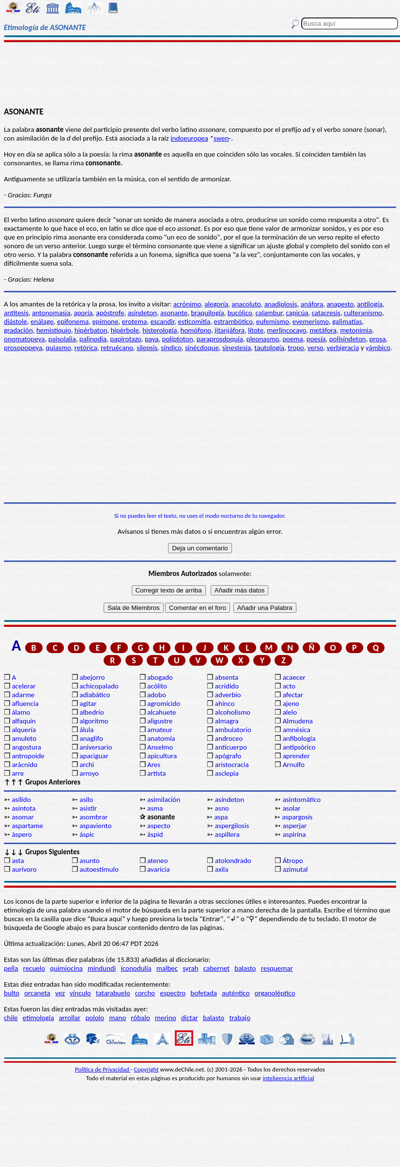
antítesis (16, 312)
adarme (23, 694)
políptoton (177, 339)
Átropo (293, 860)
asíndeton (142, 312)
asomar (22, 817)
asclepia (227, 773)
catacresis (326, 312)
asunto (89, 860)
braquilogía (207, 312)
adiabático (94, 694)
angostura (26, 747)
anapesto (340, 304)
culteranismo (363, 312)
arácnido (24, 764)
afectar (293, 694)
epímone (105, 321)
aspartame (27, 825)
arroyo (89, 773)
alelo (290, 712)
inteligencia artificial (288, 1078)
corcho (145, 993)
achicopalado (98, 686)
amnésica (296, 729)
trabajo (239, 1017)
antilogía (369, 304)
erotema (134, 321)
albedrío (91, 712)
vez (60, 993)
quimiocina (66, 968)
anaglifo (91, 738)
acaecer (294, 677)
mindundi (102, 968)
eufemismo (272, 321)
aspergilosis (232, 825)
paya (152, 339)
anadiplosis (280, 304)
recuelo (34, 968)
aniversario (95, 747)
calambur (269, 312)
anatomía (161, 738)
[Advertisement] (200, 74)
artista (156, 773)
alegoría (216, 304)
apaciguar (93, 755)
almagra (227, 721)
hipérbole (124, 330)
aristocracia (232, 764)
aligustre (159, 721)
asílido (21, 799)
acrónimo (187, 304)
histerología (159, 330)
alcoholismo (232, 712)
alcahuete (161, 712)
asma (155, 808)
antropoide (28, 755)
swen (221, 138)
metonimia (356, 330)
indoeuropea (189, 138)
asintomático (302, 799)
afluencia (25, 703)
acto (289, 686)
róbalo (140, 1017)
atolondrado (233, 860)
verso (315, 347)
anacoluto (246, 304)
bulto (11, 993)
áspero (21, 834)
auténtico (236, 993)
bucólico (240, 312)
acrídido (227, 686)
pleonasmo (262, 339)
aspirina (294, 834)
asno (222, 808)
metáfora (323, 330)
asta (18, 860)
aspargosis (297, 817)
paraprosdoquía (220, 339)
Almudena (298, 721)
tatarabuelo (113, 993)
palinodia (93, 339)
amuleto (24, 738)
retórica (86, 347)
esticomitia (194, 321)
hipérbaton (91, 330)
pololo (94, 1017)
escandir (163, 321)
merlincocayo (286, 330)
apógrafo (228, 755)
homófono (196, 330)
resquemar (277, 968)
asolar (292, 808)
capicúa (297, 312)
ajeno (291, 703)
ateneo (157, 860)
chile (11, 1017)
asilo (86, 799)
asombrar (93, 817)
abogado (160, 677)
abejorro (92, 677)
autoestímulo (99, 869)
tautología (269, 347)
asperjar (295, 825)
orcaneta (37, 993)
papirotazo (125, 339)
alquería (24, 729)
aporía (83, 312)
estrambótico (233, 321)
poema (292, 339)
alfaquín (23, 721)
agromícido (163, 703)
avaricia (158, 869)
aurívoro (24, 869)
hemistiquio (53, 330)
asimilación (163, 799)
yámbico (378, 347)
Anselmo (160, 747)
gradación (18, 330)
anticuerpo (231, 747)
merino (165, 1017)
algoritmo (93, 721)
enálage (42, 321)
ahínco (225, 703)
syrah (190, 968)
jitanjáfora (230, 330)
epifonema (73, 321)
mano (117, 1017)
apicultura (162, 755)
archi (86, 764)
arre (18, 773)
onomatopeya (24, 339)
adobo (156, 694)
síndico (171, 347)
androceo (229, 738)
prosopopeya (23, 347)
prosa (377, 339)
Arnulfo (294, 764)
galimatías (347, 321)
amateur (159, 729)
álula (86, 729)
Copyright (146, 1069)
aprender (296, 755)
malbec (167, 968)
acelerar (23, 686)
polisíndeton (347, 339)
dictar (189, 1017)
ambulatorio (233, 729)
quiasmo (58, 347)
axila (222, 869)
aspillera (227, 834)
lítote (255, 330)
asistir (88, 808)
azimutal (295, 869)
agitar (87, 703)
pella (11, 968)
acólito (157, 686)
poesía (316, 339)
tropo (296, 347)
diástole (15, 321)
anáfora (312, 304)
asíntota (23, 808)
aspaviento (95, 825)
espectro (172, 993)
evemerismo (310, 321)
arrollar (70, 1017)
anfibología (299, 738)
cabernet (216, 968)
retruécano (117, 347)
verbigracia (343, 347)
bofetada (203, 993)
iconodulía (136, 968)
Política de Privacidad (103, 1069)
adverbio (228, 694)
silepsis (147, 347)
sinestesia (236, 347)
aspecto (158, 825)
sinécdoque (202, 347)
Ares (153, 764)
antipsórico (299, 747)
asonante (173, 312)
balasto (245, 968)
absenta (226, 677)
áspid (155, 834)
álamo (21, 712)
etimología (38, 1017)
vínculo (80, 993)
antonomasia (51, 312)
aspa (221, 817)
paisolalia (62, 339)
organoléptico (275, 993)
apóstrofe (110, 312)
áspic (86, 834)
